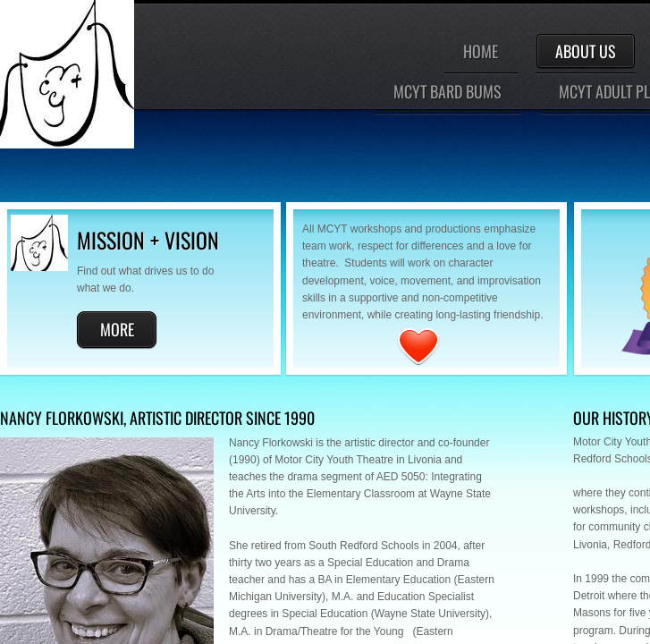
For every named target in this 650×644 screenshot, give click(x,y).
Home (480, 51)
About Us (585, 51)
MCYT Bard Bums (447, 91)
